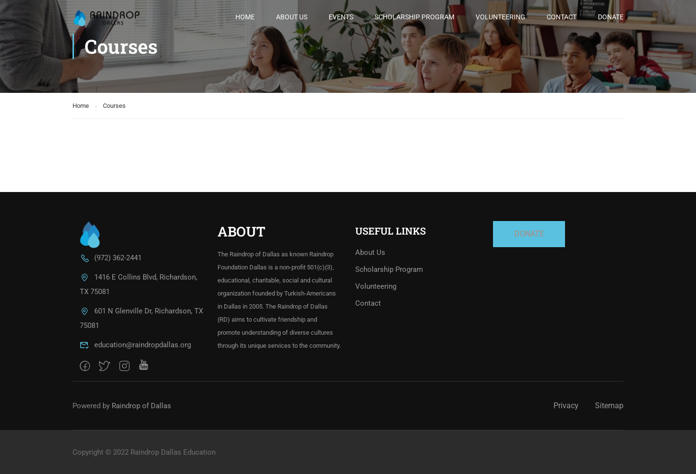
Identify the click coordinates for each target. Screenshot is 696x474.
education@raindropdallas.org (135, 345)
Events (341, 17)
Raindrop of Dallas (141, 405)
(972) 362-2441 (111, 257)
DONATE (529, 233)
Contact (562, 17)
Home (245, 17)
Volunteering (500, 17)
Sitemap (609, 405)
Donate (611, 17)
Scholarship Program (414, 17)
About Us (291, 17)
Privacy (566, 405)
